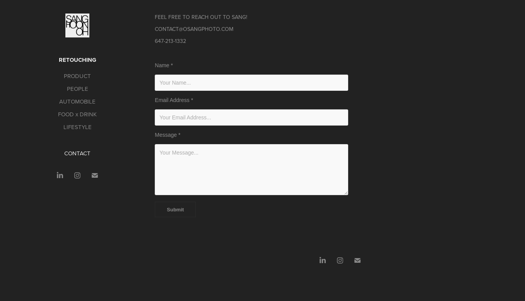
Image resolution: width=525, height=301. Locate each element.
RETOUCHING (77, 60)
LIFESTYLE (77, 127)
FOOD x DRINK (77, 114)
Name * (164, 65)
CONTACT (77, 153)
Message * (167, 135)
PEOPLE (77, 89)
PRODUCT (77, 76)
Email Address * (174, 100)
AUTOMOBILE (77, 101)
